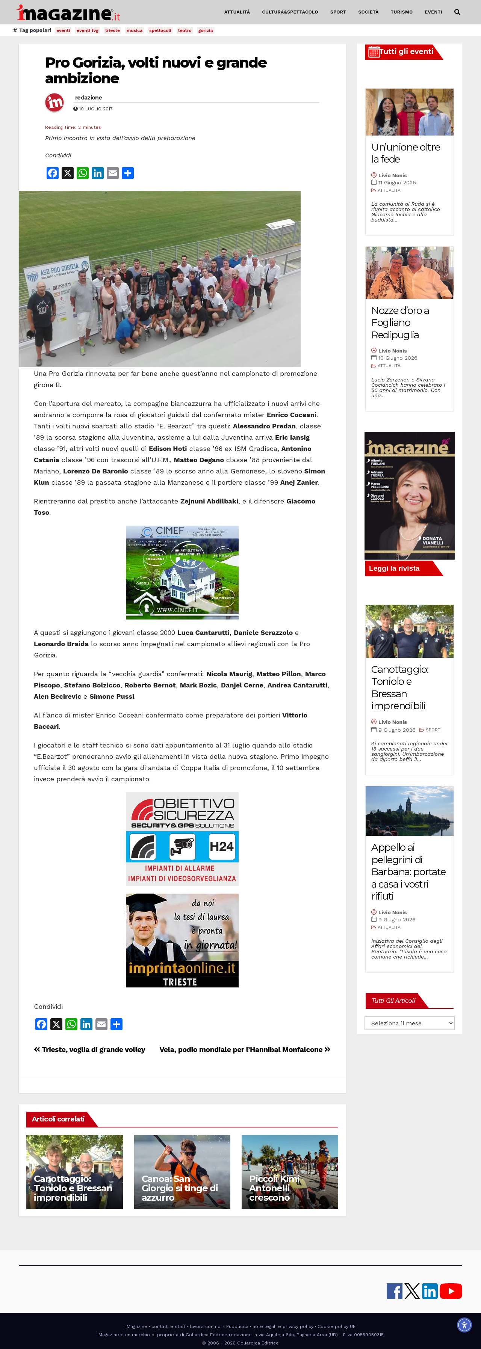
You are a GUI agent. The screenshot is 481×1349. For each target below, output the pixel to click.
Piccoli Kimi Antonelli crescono (274, 1188)
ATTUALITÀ (237, 12)
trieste (112, 30)
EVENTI (433, 12)
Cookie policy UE (336, 1326)
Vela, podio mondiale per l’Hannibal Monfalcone (245, 1049)
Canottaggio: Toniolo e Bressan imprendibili (73, 1188)
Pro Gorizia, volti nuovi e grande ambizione (155, 70)
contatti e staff (168, 1326)
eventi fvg (87, 30)
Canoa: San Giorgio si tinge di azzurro (180, 1188)
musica (134, 30)
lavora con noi (206, 1326)
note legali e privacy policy (283, 1326)
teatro (185, 30)
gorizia (205, 30)
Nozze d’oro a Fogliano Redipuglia (400, 322)
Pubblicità (237, 1326)
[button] (457, 12)
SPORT (338, 12)
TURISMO (402, 12)
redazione (88, 97)
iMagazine (136, 1326)
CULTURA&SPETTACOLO (290, 12)
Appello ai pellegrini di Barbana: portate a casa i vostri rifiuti (408, 871)
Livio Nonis (392, 175)
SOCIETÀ (368, 12)
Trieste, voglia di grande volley (89, 1049)
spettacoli (160, 30)
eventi (63, 30)
